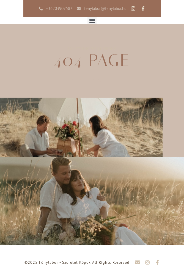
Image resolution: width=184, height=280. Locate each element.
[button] (92, 20)
